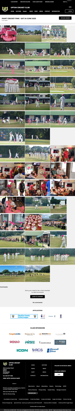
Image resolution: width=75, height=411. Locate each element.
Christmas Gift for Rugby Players (65, 402)
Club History (14, 1)
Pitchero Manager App (7, 402)
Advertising (44, 386)
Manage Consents (61, 390)
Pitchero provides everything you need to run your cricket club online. (14, 388)
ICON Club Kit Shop (37, 1)
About (38, 386)
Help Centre (31, 386)
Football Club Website (23, 399)
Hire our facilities (25, 1)
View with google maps (11, 378)
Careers (51, 386)
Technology (58, 386)
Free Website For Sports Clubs (10, 399)
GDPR (64, 386)
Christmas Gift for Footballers (50, 402)
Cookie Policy (51, 390)
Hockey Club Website (46, 399)
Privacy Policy (42, 390)
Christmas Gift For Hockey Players (37, 406)
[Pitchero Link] (70, 2)
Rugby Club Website (56, 399)
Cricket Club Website (34, 399)
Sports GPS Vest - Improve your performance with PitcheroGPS (28, 402)
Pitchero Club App (67, 399)
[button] (12, 11)
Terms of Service (32, 390)
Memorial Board (49, 1)
